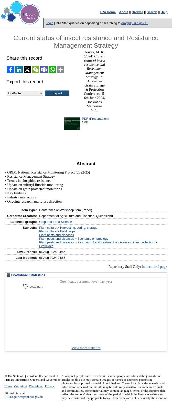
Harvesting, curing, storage (78, 227)
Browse (137, 12)
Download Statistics (26, 275)
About (124, 12)
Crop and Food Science (55, 222)
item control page (154, 267)
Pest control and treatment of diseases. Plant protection (115, 242)
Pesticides (46, 246)
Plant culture (47, 227)
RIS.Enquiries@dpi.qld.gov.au (23, 397)
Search (152, 12)
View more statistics (86, 348)
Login (49, 23)
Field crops (67, 231)
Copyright (20, 386)
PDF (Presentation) (95, 118)
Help (164, 12)
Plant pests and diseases (56, 235)
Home (8, 386)
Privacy (49, 386)
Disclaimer (36, 386)
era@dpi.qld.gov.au (134, 23)
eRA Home (108, 12)
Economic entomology (92, 238)
